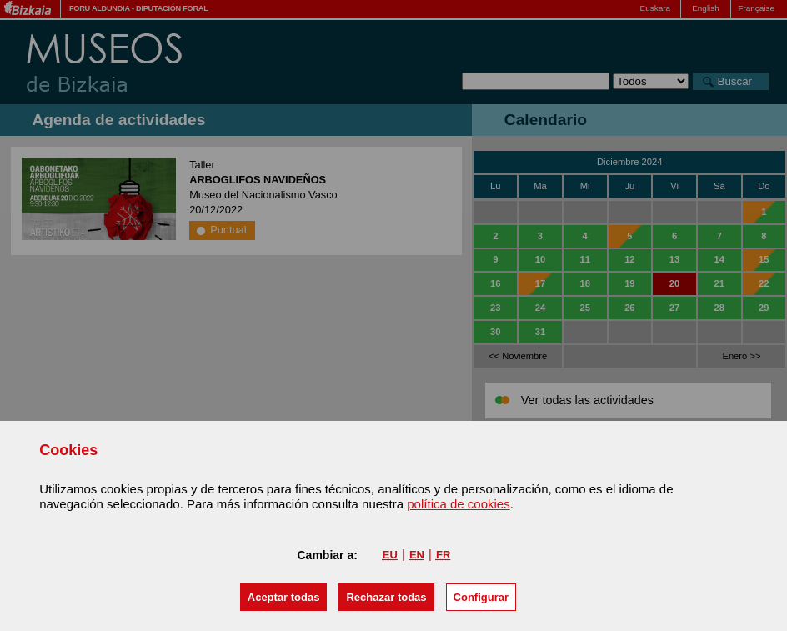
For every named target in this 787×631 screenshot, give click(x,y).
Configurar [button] (481, 597)
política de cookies (458, 504)
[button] (284, 597)
